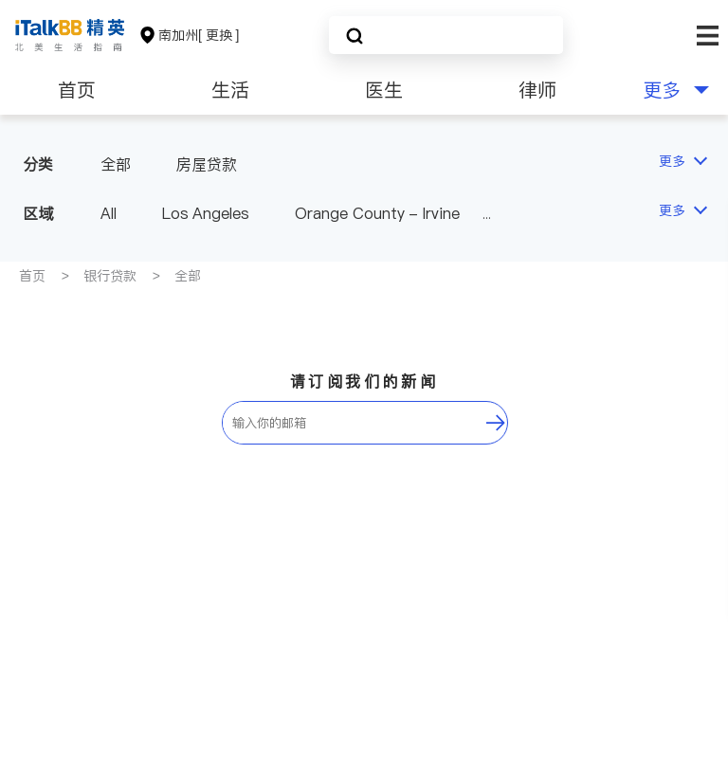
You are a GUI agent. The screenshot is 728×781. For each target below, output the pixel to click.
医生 (384, 90)
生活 (230, 90)
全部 (115, 164)
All (108, 213)
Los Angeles (205, 213)
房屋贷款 (206, 164)
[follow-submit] (495, 423)
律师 (537, 90)
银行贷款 (109, 275)
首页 (77, 90)
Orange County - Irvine (377, 213)
